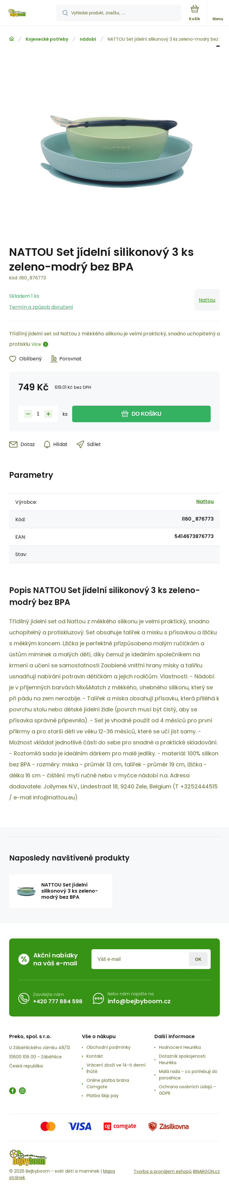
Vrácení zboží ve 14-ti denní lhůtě (116, 1068)
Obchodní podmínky (109, 1047)
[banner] (28, 13)
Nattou (207, 300)
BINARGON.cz (206, 1171)
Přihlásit (198, 959)
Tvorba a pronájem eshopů (163, 1171)
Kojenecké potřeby (47, 39)
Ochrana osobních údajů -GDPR (187, 1090)
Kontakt (95, 1056)
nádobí (88, 39)
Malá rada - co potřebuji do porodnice (188, 1074)
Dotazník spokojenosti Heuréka (182, 1059)
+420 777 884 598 (58, 1001)
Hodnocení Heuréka (180, 1047)
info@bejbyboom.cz (139, 1001)
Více (36, 344)
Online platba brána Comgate (108, 1083)
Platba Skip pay (103, 1096)
